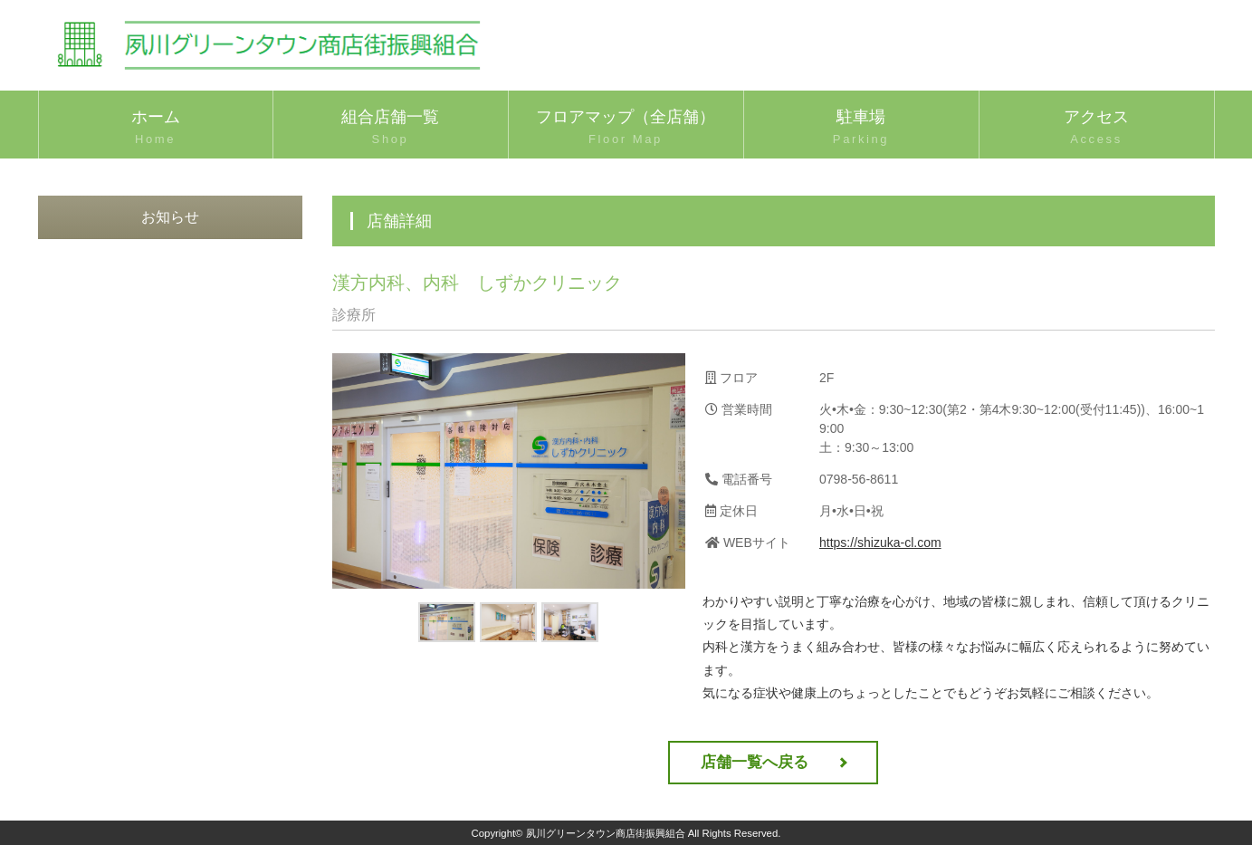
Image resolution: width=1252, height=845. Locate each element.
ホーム (155, 128)
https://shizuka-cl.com (880, 542)
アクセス (1097, 128)
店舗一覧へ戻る (754, 762)
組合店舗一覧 (390, 128)
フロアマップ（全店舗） (626, 128)
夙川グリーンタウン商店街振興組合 (605, 833)
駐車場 (861, 128)
